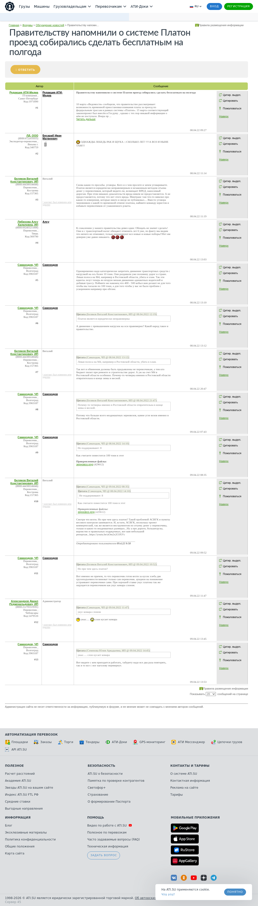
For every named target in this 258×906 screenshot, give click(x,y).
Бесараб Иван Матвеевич (52, 137)
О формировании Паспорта (109, 801)
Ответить (26, 69)
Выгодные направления (24, 808)
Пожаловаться (232, 108)
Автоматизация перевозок (31, 734)
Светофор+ (97, 787)
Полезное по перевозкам (107, 832)
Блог (8, 825)
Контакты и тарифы (189, 765)
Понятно (235, 892)
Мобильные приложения (195, 817)
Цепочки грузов (226, 742)
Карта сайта (14, 853)
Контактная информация (190, 780)
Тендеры (89, 742)
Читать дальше (86, 119)
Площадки (16, 742)
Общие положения (19, 846)
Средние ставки (17, 801)
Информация (18, 817)
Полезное (14, 765)
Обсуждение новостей (50, 25)
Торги (65, 742)
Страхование (98, 794)
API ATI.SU (16, 750)
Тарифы (176, 794)
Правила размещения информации (221, 25)
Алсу (46, 221)
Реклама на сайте (184, 787)
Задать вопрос (103, 855)
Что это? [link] (168, 894)
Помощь (95, 817)
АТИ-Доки (116, 742)
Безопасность (101, 765)
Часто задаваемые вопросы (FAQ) (113, 839)
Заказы (43, 742)
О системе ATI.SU (183, 773)
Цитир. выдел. (232, 94)
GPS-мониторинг (149, 742)
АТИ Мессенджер (188, 742)
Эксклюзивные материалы (26, 832)
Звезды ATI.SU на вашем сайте (29, 787)
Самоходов (50, 264)
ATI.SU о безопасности (105, 773)
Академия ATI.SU (18, 780)
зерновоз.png (84, 464)
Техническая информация (107, 846)
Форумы (27, 25)
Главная (14, 25)
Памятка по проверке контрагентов (116, 780)
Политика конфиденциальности (30, 839)
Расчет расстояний (20, 773)
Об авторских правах (151, 898)
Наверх (223, 116)
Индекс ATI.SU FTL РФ (21, 794)
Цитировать (230, 100)
